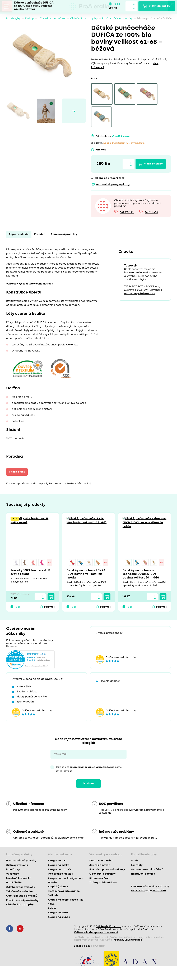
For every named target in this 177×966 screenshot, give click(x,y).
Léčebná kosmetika (18, 879)
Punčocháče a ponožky (117, 18)
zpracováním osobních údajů (86, 768)
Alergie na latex (58, 913)
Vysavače (12, 875)
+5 (50, 563)
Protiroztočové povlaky (21, 861)
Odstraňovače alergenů (21, 897)
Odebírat (88, 784)
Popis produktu (19, 234)
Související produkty (64, 234)
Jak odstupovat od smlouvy (107, 870)
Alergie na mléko (58, 866)
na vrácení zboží (110, 178)
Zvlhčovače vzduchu (19, 892)
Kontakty (137, 866)
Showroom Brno (99, 879)
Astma (52, 909)
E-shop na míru (82, 946)
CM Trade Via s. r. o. (108, 927)
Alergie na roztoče (60, 870)
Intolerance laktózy (60, 875)
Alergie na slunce (59, 918)
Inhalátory (13, 870)
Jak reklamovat (99, 866)
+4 (106, 563)
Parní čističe (14, 883)
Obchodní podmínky (102, 875)
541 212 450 (151, 212)
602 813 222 (127, 212)
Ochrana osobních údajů (147, 870)
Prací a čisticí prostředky (22, 901)
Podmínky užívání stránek (128, 940)
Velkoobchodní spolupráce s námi (96, 933)
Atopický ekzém (58, 887)
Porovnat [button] (100, 150)
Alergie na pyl (57, 861)
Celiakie (53, 896)
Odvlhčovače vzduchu (20, 888)
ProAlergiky (13, 18)
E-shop (29, 18)
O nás (134, 861)
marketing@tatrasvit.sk (139, 294)
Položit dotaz (18, 472)
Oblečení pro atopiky (84, 18)
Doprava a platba (101, 861)
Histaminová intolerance (64, 892)
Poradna (39, 234)
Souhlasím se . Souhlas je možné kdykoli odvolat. (89, 770)
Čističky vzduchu (17, 866)
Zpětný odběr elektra (103, 883)
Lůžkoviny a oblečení (52, 18)
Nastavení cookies (143, 875)
